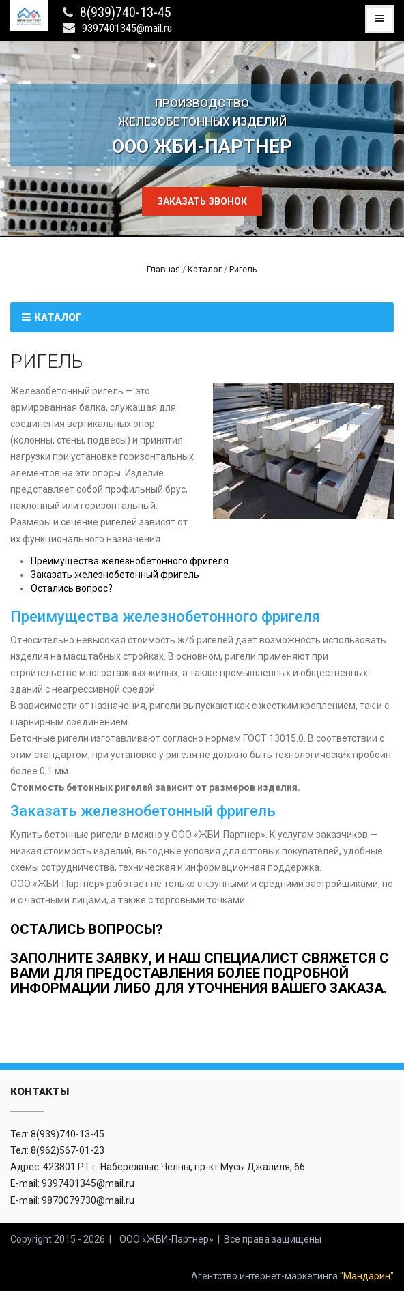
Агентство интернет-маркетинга (292, 1276)
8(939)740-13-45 (125, 12)
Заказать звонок (202, 201)
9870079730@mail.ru (88, 1200)
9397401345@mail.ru (127, 28)
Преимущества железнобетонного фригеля (130, 560)
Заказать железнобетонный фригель (115, 574)
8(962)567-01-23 (67, 1150)
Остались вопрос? (72, 588)
